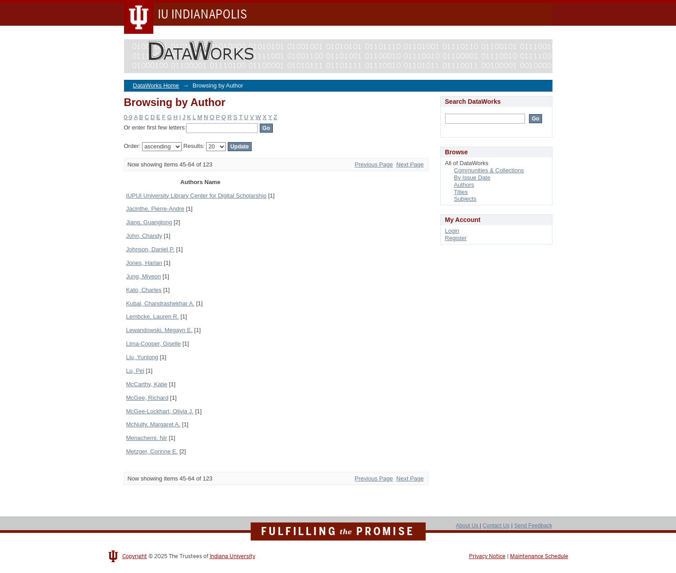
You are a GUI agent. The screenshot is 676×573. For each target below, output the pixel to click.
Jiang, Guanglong (149, 222)
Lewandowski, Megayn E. (159, 330)
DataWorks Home (156, 85)
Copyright (134, 556)
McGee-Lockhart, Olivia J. (160, 411)
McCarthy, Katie (147, 384)
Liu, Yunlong (142, 357)
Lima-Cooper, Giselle (153, 343)
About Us (468, 525)
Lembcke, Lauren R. (152, 316)
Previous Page (374, 164)
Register (456, 238)
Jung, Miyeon (143, 276)
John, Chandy (144, 235)
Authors (464, 184)
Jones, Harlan (144, 262)
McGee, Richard (147, 397)
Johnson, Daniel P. (150, 249)
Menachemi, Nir (146, 437)
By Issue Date (472, 177)
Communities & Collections (489, 170)
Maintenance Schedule (539, 556)
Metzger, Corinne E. (152, 451)
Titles (461, 192)
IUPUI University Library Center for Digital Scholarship (196, 195)
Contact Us (496, 525)
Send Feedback (533, 525)
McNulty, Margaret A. (153, 424)
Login (452, 230)
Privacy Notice (487, 556)
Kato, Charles (144, 289)
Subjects (465, 198)
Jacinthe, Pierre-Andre (155, 208)
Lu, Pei (135, 370)
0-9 (128, 117)
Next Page (410, 164)
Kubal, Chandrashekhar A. (160, 303)
